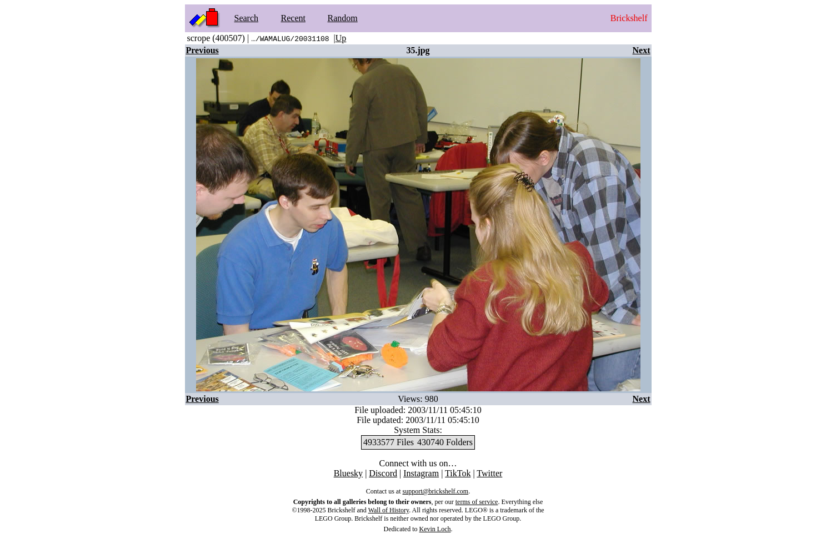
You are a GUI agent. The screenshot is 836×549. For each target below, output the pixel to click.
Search (246, 18)
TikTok (457, 473)
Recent (293, 18)
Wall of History (388, 510)
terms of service (476, 502)
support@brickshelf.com (435, 491)
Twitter (489, 473)
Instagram (421, 473)
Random (343, 18)
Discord (383, 473)
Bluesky (348, 473)
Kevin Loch (435, 529)
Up (341, 38)
